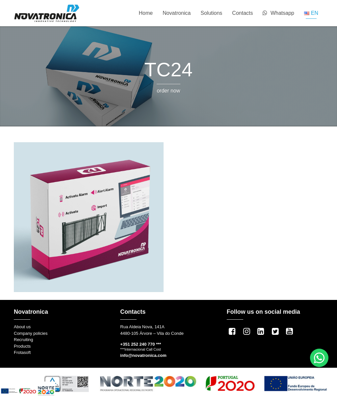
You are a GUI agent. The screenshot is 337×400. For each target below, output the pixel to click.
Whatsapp (278, 13)
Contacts (242, 13)
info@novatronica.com (143, 355)
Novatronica (177, 13)
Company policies (31, 333)
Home (146, 13)
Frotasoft (22, 352)
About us (22, 326)
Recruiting (23, 339)
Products (22, 346)
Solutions (211, 13)
